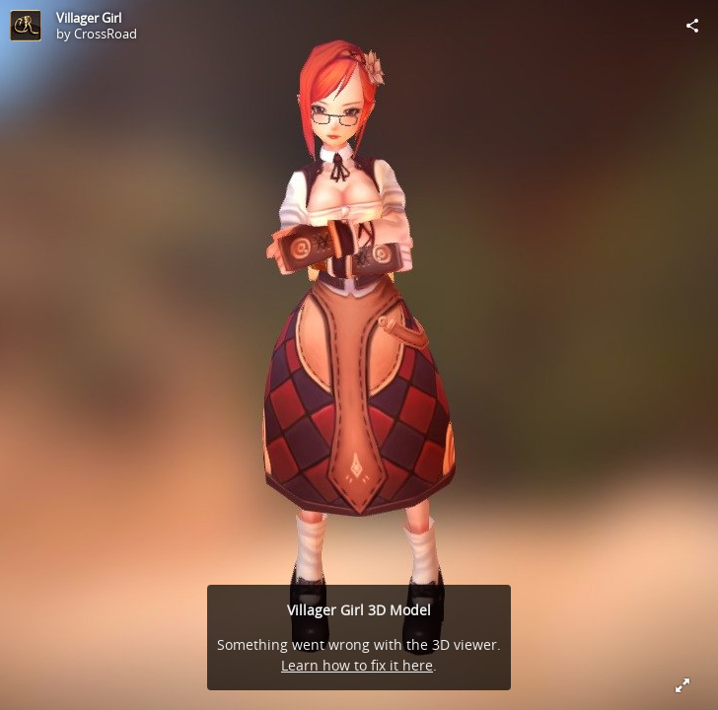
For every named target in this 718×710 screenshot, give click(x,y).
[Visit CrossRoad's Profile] (25, 25)
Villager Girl (88, 18)
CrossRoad (105, 33)
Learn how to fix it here (357, 665)
